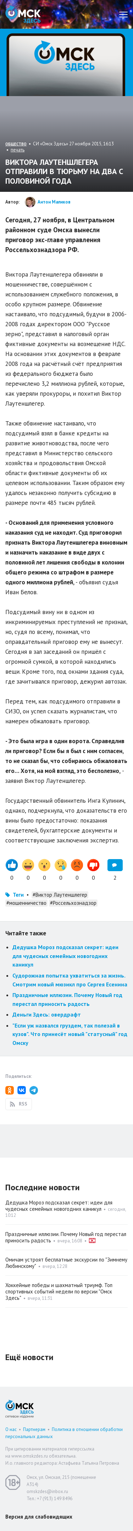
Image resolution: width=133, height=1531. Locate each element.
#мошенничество (26, 903)
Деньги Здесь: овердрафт (46, 1014)
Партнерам (34, 1429)
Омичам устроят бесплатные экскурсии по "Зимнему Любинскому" (66, 1262)
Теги (18, 894)
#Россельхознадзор (73, 903)
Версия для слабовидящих (38, 1516)
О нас (11, 1429)
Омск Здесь (23, 14)
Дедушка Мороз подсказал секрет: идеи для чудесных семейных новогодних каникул (65, 955)
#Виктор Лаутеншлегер (60, 894)
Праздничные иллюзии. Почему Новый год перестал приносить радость (65, 1237)
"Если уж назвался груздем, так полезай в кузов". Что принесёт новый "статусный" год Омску (69, 1034)
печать (17, 150)
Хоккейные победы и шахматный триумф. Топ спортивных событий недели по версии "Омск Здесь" (58, 1291)
